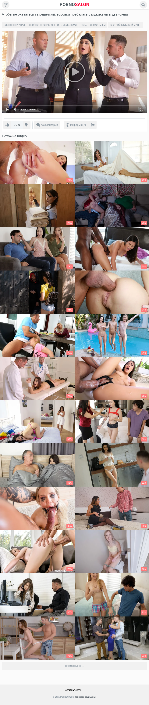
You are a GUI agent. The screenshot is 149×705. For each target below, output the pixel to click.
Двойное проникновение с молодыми (53, 25)
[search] (143, 5)
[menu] (5, 5)
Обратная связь (73, 690)
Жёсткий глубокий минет (125, 25)
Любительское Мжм (93, 25)
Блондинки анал (14, 25)
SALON (75, 4)
